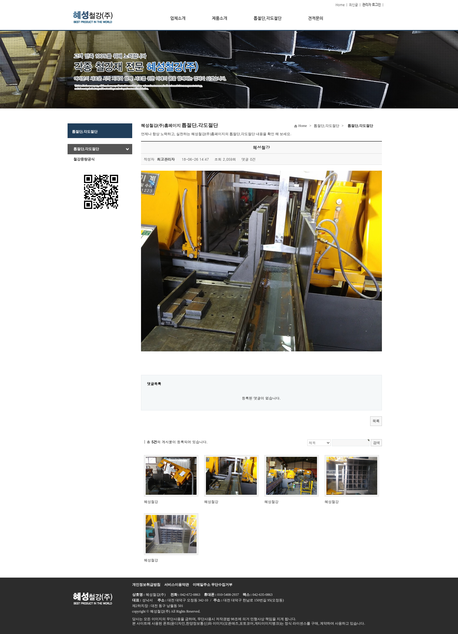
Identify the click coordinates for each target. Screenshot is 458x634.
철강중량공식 (84, 159)
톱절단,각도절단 (86, 149)
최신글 (353, 5)
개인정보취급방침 (146, 585)
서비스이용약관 (176, 585)
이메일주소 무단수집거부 (212, 585)
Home (340, 5)
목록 (376, 421)
